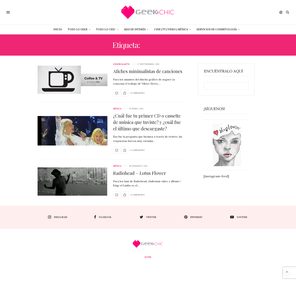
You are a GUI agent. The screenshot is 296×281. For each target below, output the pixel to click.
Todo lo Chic (106, 29)
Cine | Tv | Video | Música (171, 29)
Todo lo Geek (78, 29)
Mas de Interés (135, 29)
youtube (238, 217)
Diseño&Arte (121, 64)
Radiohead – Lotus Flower (139, 173)
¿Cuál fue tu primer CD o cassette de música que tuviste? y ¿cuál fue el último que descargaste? (147, 122)
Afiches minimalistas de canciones (147, 71)
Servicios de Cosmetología (217, 29)
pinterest (193, 217)
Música (117, 109)
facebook (102, 217)
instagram (57, 217)
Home (148, 256)
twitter (148, 217)
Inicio (57, 29)
